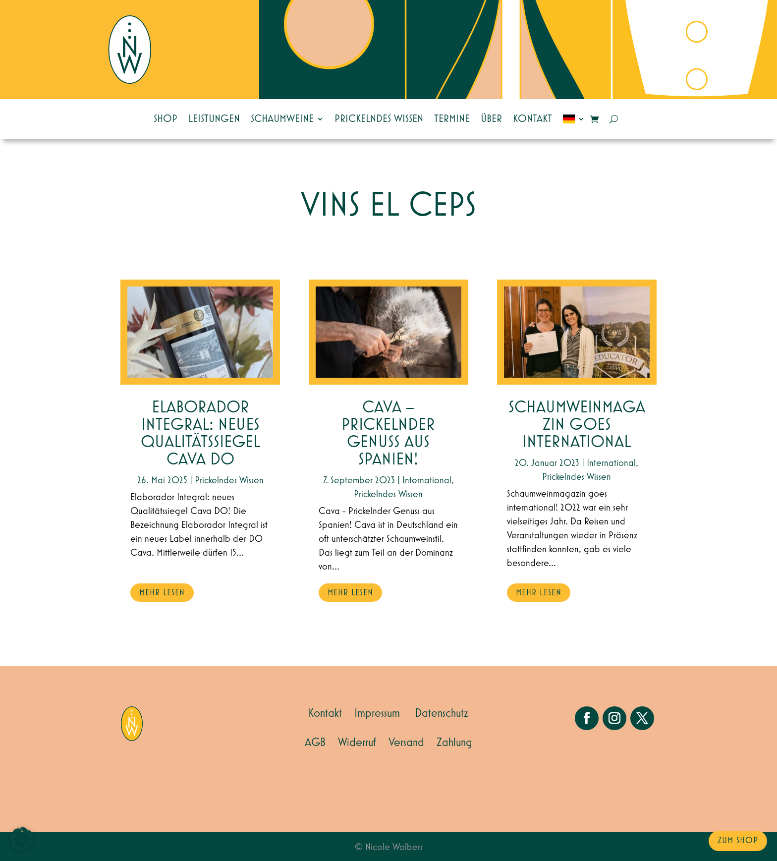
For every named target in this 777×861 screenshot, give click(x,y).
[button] (22, 839)
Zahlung (454, 742)
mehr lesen (162, 592)
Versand (406, 742)
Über (491, 119)
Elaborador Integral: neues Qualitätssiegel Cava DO (200, 433)
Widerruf (357, 742)
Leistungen (214, 119)
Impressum (377, 713)
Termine (452, 119)
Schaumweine (282, 119)
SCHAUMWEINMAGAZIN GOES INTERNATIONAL (576, 425)
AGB (315, 742)
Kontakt (532, 119)
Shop (165, 119)
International (426, 480)
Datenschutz (441, 713)
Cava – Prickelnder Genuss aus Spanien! (388, 433)
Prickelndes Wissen (378, 119)
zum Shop (738, 840)
